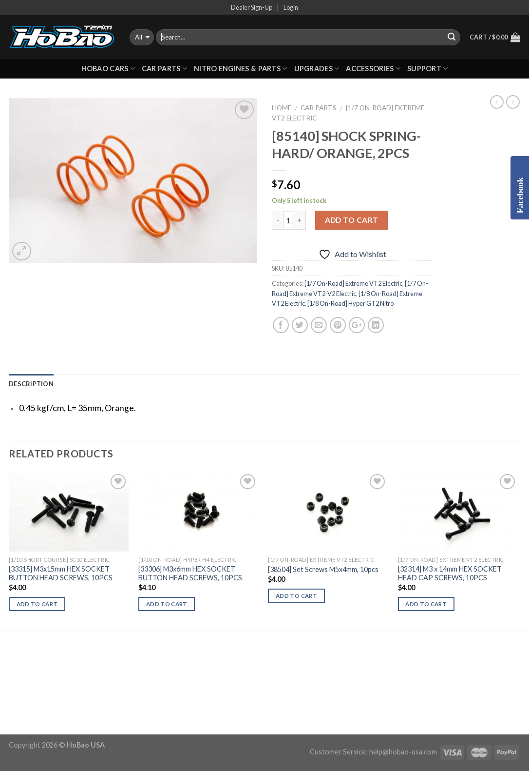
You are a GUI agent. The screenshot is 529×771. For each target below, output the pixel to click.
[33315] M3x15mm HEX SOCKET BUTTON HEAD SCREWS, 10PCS (61, 573)
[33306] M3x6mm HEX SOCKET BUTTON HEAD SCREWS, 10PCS (190, 573)
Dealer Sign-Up (251, 7)
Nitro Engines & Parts (240, 68)
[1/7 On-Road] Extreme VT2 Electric (353, 283)
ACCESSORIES (373, 68)
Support (427, 68)
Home (281, 108)
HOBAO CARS (108, 68)
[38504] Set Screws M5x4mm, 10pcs (323, 569)
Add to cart (351, 220)
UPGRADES (317, 68)
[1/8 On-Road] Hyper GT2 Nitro (350, 303)
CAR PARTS (164, 68)
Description (31, 384)
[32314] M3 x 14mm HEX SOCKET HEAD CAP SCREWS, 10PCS (450, 573)
